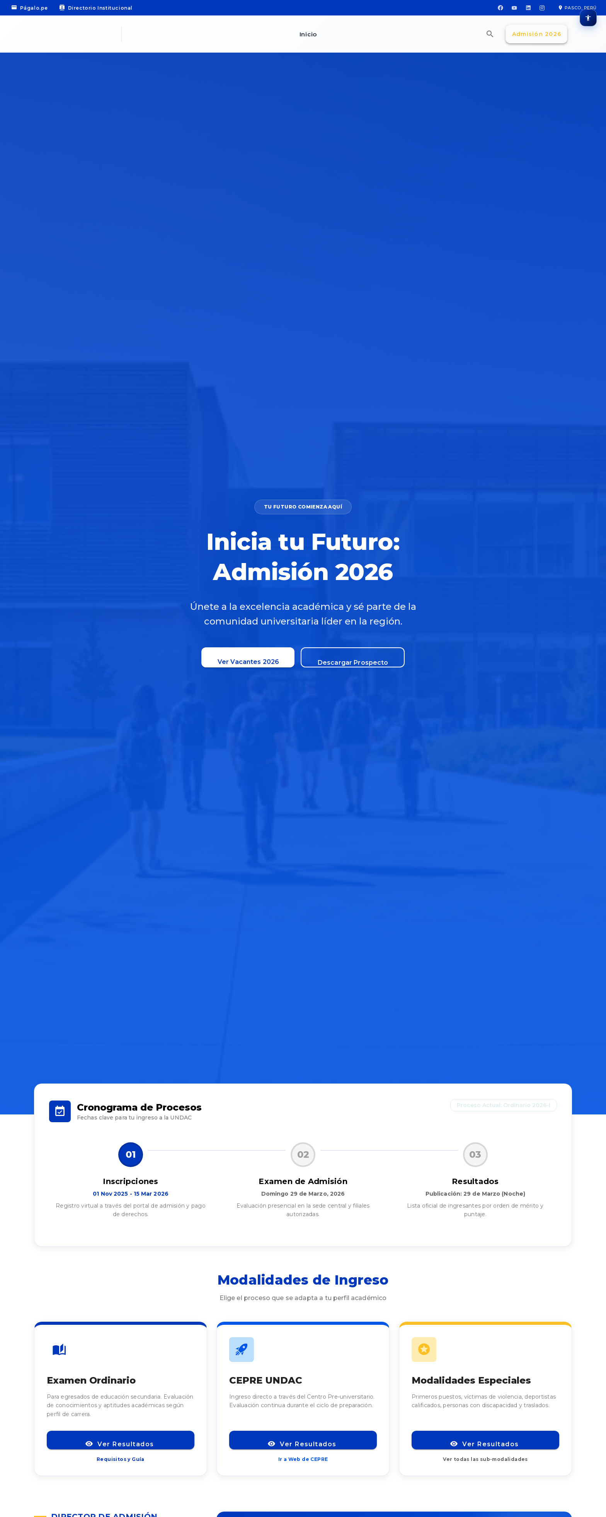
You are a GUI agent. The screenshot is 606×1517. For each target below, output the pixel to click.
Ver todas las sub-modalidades (485, 1459)
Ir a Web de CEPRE (303, 1459)
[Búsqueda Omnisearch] (490, 34)
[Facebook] (500, 8)
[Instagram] (542, 8)
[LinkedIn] (528, 8)
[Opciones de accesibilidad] (588, 17)
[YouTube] (514, 8)
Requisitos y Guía (121, 1459)
